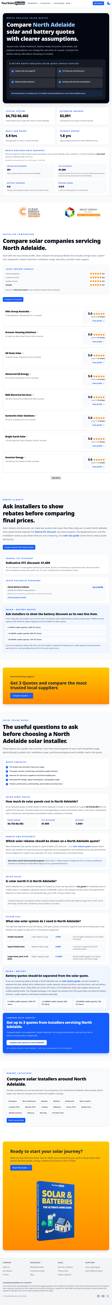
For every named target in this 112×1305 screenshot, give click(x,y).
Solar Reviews (59, 3)
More (69, 3)
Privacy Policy (63, 1271)
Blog (32, 1274)
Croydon (44, 1107)
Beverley (43, 1113)
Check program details (17, 597)
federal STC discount (45, 531)
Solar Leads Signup (92, 1267)
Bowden (44, 1101)
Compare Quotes (22, 695)
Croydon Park (14, 1107)
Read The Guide (21, 1167)
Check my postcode (16, 1120)
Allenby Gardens (15, 1113)
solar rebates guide (82, 846)
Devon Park (71, 1107)
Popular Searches (64, 1275)
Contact (6, 1274)
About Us (6, 1267)
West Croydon (85, 1101)
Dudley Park (86, 1107)
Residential (33, 3)
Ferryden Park (58, 1113)
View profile (98, 321)
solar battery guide (71, 981)
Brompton (13, 1101)
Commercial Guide (37, 1271)
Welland (56, 1101)
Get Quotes (98, 3)
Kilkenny (30, 1113)
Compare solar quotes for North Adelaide (26, 1042)
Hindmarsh (69, 1101)
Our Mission (7, 1271)
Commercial (46, 3)
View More (56, 478)
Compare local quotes (13, 299)
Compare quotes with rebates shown (19, 547)
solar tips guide (71, 535)
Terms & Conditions (65, 1267)
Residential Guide (37, 1267)
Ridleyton (57, 1107)
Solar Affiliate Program (94, 1271)
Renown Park (30, 1107)
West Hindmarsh (29, 1101)
